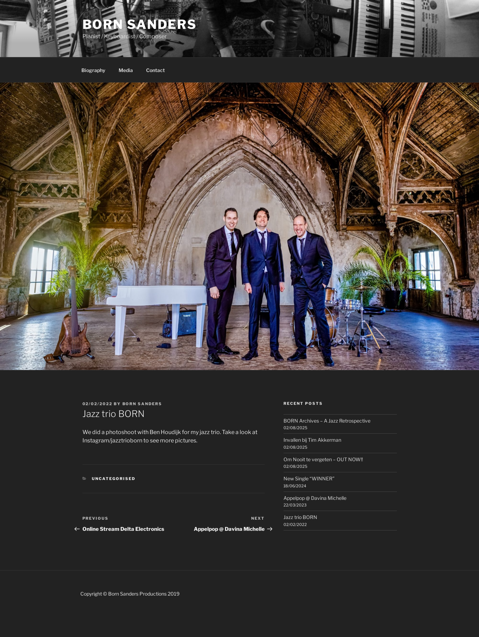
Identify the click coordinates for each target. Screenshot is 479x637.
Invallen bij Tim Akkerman (312, 440)
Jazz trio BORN (300, 517)
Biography (93, 70)
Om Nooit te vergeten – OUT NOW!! (323, 459)
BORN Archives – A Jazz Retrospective (327, 421)
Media (126, 70)
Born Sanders (139, 24)
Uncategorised (113, 478)
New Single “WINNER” (309, 478)
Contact (155, 70)
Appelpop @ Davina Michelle (315, 498)
